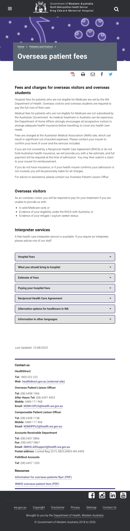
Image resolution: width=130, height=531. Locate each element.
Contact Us (109, 507)
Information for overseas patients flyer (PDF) (43, 477)
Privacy (75, 507)
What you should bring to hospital (64, 267)
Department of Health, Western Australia (79, 515)
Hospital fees (64, 257)
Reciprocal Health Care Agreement (64, 298)
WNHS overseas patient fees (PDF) (37, 484)
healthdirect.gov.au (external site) (43, 381)
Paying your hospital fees (64, 288)
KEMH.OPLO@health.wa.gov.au (43, 406)
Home (21, 47)
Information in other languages (64, 319)
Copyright (39, 507)
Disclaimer (57, 507)
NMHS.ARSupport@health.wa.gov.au (47, 447)
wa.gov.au (20, 507)
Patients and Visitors (41, 47)
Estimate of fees (64, 278)
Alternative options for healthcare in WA (64, 309)
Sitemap (91, 507)
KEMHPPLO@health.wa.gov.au (43, 426)
